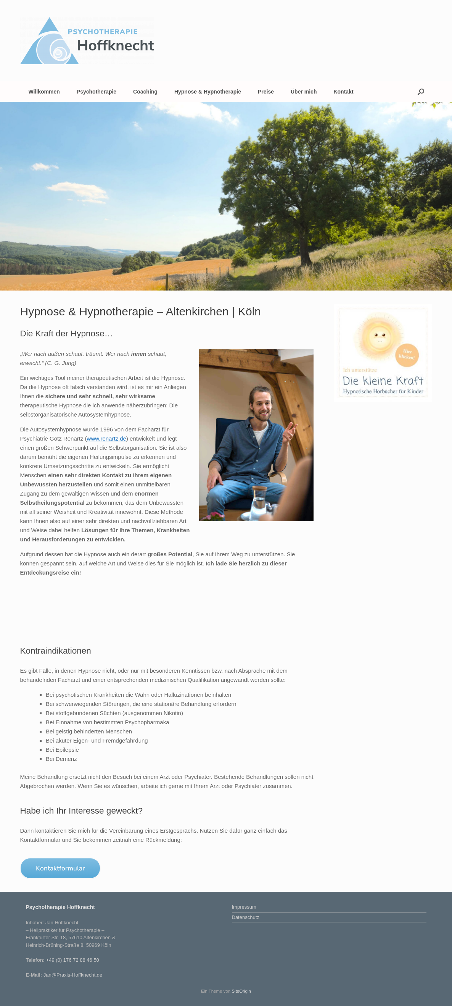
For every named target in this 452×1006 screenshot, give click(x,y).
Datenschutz (245, 917)
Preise (266, 92)
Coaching (145, 92)
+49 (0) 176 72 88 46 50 (72, 960)
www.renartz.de (106, 438)
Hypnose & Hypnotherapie (207, 92)
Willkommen (44, 92)
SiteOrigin (241, 991)
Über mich (304, 92)
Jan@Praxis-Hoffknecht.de (73, 975)
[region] (226, 196)
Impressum (244, 907)
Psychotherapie (96, 92)
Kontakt (343, 92)
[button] (421, 91)
